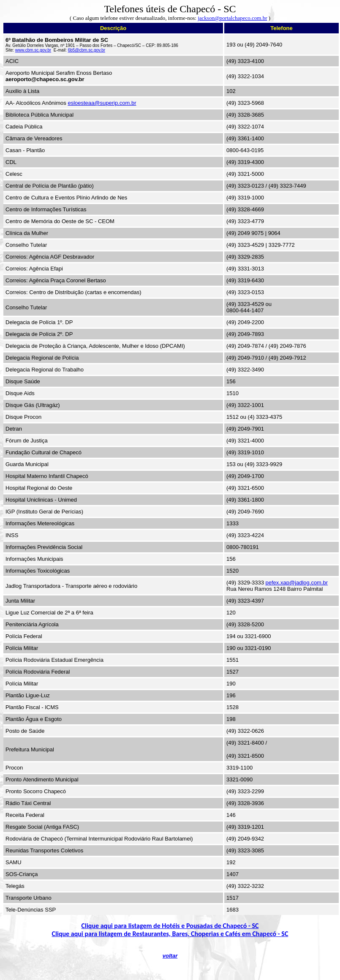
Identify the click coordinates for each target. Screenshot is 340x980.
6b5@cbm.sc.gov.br (86, 50)
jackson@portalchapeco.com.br (232, 18)
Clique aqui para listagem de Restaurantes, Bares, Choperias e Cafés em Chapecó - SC (170, 934)
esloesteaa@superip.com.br (102, 103)
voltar (170, 956)
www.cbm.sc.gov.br (33, 50)
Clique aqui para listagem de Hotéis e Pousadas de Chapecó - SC (170, 926)
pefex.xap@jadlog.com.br (297, 582)
